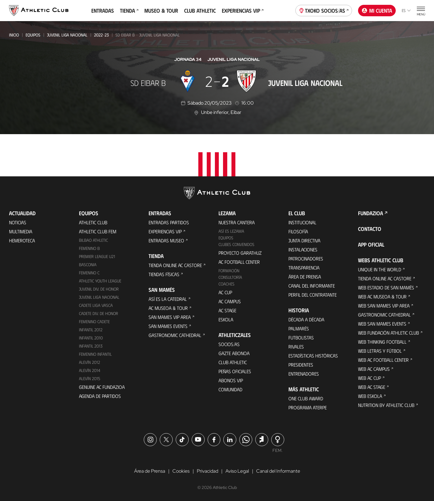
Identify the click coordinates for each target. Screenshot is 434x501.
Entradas (102, 10)
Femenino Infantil (95, 354)
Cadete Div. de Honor (98, 313)
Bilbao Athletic (93, 240)
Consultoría (230, 277)
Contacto (369, 228)
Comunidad (230, 389)
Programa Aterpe (307, 407)
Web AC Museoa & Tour (382, 296)
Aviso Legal (237, 471)
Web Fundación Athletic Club (388, 333)
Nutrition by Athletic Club (386, 405)
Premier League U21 (97, 256)
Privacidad (207, 471)
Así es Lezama (231, 231)
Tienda (129, 10)
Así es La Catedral (168, 299)
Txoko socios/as (324, 10)
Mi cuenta (377, 10)
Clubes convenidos (236, 244)
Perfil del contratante (312, 295)
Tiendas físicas (164, 274)
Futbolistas (301, 337)
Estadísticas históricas (313, 355)
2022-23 (101, 34)
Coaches (226, 283)
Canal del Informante (311, 285)
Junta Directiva (304, 240)
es (406, 10)
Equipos (33, 34)
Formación (229, 270)
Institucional (302, 222)
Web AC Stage (371, 387)
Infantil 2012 (90, 329)
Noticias (17, 222)
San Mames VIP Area (170, 317)
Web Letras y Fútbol (380, 351)
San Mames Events (168, 326)
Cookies (181, 471)
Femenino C (89, 272)
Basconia (87, 264)
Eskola (226, 319)
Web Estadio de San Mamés (386, 287)
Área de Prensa (304, 276)
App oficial (371, 244)
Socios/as (229, 344)
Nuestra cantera (237, 222)
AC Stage (227, 310)
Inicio (14, 34)
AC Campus (230, 301)
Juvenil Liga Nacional (67, 34)
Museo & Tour (161, 10)
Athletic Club (93, 222)
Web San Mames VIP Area (384, 305)
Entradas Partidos (169, 222)
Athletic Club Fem (97, 231)
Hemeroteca (22, 240)
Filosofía (298, 231)
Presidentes (300, 364)
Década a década (306, 319)
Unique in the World (379, 269)
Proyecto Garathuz (240, 253)
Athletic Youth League (100, 280)
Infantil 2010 (91, 337)
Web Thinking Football (382, 342)
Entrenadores (303, 374)
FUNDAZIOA (370, 213)
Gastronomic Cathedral (175, 335)
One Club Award (305, 398)
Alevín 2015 (89, 378)
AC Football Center (239, 262)
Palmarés (298, 328)
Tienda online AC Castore (175, 265)
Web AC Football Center (383, 360)
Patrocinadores (305, 258)
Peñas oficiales (235, 371)
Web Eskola (370, 396)
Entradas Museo (166, 240)
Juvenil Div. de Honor (99, 288)
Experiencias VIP (242, 10)
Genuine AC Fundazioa (102, 387)
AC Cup (225, 292)
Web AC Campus (374, 369)
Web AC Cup (369, 378)
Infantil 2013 (90, 345)
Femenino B (89, 248)
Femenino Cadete (94, 321)
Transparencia (303, 267)
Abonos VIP (231, 380)
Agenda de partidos (100, 396)
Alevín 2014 (89, 370)
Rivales (296, 346)
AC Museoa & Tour (168, 308)
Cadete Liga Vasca (96, 305)
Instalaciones (302, 249)
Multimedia (20, 231)
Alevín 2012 (89, 362)
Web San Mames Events (382, 323)
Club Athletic (200, 10)
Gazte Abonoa (234, 353)
